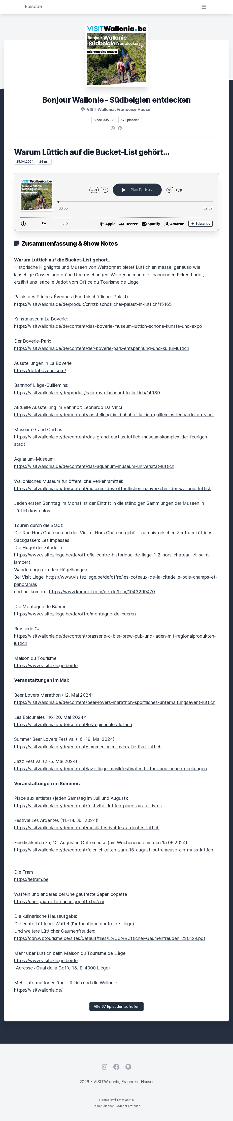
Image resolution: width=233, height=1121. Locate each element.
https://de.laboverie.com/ (40, 370)
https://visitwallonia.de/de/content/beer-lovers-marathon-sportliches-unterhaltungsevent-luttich (114, 702)
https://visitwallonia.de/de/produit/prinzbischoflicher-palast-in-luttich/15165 (93, 304)
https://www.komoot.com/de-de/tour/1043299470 (102, 591)
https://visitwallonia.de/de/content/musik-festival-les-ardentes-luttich (86, 827)
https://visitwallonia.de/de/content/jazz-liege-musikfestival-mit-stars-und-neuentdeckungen (110, 768)
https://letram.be (31, 879)
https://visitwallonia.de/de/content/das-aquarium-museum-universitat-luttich (94, 466)
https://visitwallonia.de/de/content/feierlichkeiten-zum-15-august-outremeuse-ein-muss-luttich (113, 849)
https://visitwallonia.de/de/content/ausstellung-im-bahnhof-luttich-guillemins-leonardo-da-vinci (114, 414)
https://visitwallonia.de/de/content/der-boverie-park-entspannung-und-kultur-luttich (101, 348)
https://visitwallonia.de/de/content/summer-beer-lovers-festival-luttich (87, 746)
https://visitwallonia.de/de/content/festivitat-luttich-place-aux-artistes (88, 805)
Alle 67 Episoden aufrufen (116, 1006)
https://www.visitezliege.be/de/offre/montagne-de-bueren (75, 613)
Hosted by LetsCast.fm (116, 1100)
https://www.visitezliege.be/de (46, 665)
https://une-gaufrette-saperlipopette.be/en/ (59, 901)
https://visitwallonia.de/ (38, 990)
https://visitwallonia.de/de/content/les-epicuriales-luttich (73, 724)
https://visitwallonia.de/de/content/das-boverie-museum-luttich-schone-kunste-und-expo (108, 326)
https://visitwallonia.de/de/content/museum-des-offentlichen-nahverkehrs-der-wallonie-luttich (112, 488)
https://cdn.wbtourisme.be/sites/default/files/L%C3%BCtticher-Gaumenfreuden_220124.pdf (109, 938)
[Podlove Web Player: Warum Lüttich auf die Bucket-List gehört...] (116, 202)
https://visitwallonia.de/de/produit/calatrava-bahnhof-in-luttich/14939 (87, 392)
